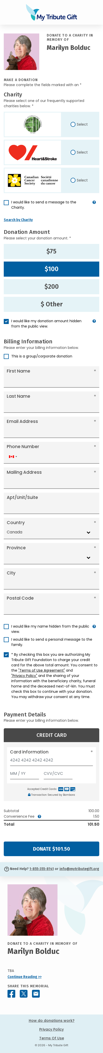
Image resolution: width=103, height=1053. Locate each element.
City (11, 573)
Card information (29, 752)
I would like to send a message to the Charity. (43, 205)
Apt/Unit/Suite (22, 497)
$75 (51, 251)
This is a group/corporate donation (41, 356)
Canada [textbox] (14, 532)
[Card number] (51, 761)
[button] (94, 207)
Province (16, 548)
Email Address (22, 421)
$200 (51, 287)
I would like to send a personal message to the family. (51, 642)
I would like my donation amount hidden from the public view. (46, 323)
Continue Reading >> (25, 977)
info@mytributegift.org (79, 869)
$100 (51, 269)
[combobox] (12, 457)
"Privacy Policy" (24, 675)
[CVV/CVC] (58, 772)
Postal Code (20, 598)
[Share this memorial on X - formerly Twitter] (23, 993)
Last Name (18, 396)
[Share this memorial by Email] (36, 993)
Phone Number (23, 447)
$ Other (51, 304)
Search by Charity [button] (18, 220)
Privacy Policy (51, 1029)
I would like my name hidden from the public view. (50, 629)
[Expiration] (24, 772)
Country (16, 523)
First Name (18, 371)
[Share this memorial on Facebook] (11, 993)
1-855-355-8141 (42, 869)
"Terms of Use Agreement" (41, 670)
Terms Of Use (51, 1038)
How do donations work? (51, 1020)
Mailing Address (24, 472)
